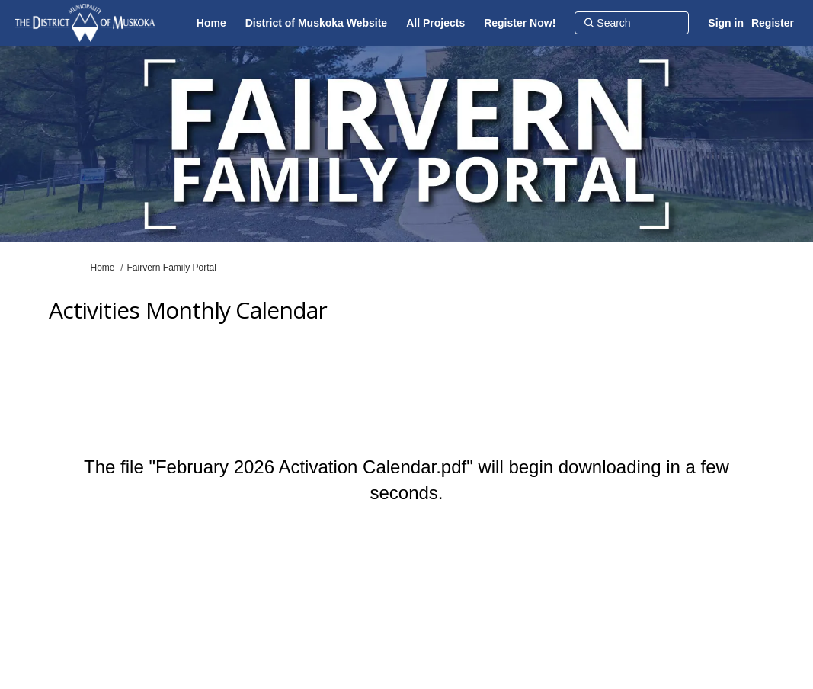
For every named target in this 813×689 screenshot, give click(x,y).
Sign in (726, 23)
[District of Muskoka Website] (316, 23)
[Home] (211, 23)
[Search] (632, 22)
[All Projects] (435, 23)
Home (103, 267)
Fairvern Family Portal (171, 267)
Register (772, 23)
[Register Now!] (519, 23)
